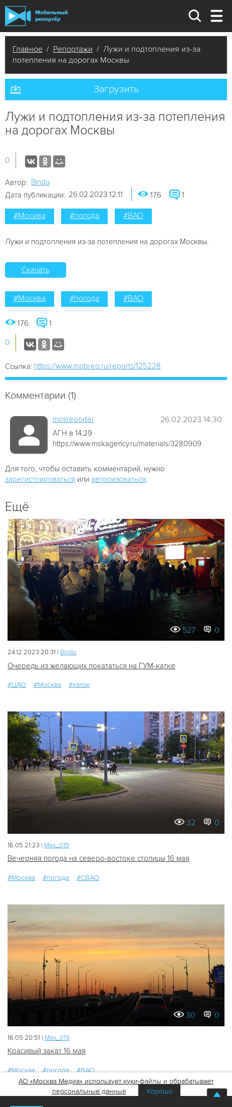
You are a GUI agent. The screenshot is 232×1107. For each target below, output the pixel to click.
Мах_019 (56, 845)
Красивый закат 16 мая (47, 1050)
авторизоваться (118, 479)
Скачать (36, 269)
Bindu (40, 182)
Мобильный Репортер (36, 16)
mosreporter (73, 419)
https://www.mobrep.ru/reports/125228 (97, 366)
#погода (84, 216)
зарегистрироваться (40, 479)
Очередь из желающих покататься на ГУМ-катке (91, 665)
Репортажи (73, 49)
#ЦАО (17, 684)
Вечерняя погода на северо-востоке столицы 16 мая (98, 858)
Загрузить (116, 89)
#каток (79, 684)
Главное (28, 49)
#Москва (30, 216)
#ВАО (133, 216)
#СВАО (88, 877)
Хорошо (159, 1091)
